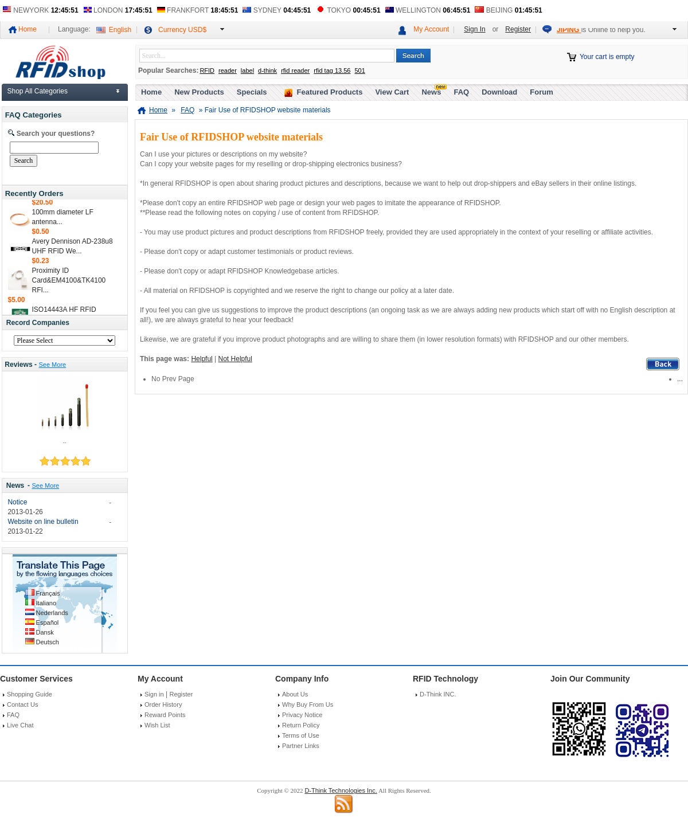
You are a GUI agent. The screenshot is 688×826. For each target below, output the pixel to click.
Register (518, 29)
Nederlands (52, 612)
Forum (541, 92)
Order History (163, 704)
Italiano (46, 603)
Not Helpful (235, 359)
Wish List (157, 725)
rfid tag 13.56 (332, 70)
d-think (267, 70)
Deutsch (47, 642)
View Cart (392, 92)
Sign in (154, 694)
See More (52, 364)
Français (48, 593)
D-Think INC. (438, 694)
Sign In (474, 29)
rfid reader (295, 70)
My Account (431, 29)
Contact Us (22, 704)
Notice (17, 502)
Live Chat (20, 725)
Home (27, 29)
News (15, 485)
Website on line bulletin (42, 522)
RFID (207, 70)
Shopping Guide (29, 694)
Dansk (45, 632)
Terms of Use (300, 735)
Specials (252, 92)
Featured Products (330, 92)
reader (227, 70)
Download (499, 92)
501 (359, 70)
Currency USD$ (182, 30)
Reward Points (165, 714)
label (247, 70)
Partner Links (300, 745)
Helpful (201, 359)
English (120, 30)
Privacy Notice (302, 714)
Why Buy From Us (307, 704)
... (680, 379)
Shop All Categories (37, 91)
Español (47, 622)
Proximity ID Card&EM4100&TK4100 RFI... (69, 283)
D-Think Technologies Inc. (340, 790)
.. (64, 440)
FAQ (461, 92)
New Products (199, 92)
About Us (295, 694)
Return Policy (300, 725)
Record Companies (37, 323)
